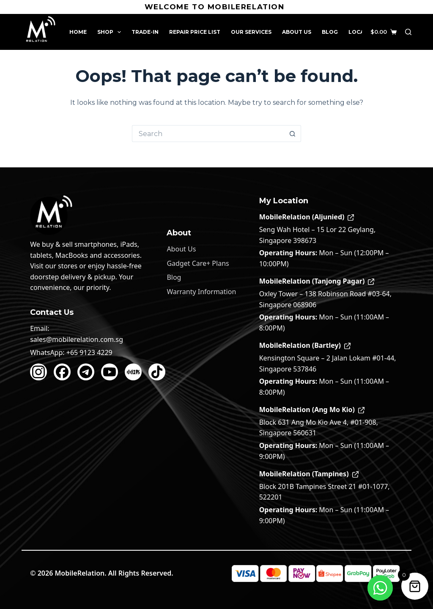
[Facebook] (62, 371)
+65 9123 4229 (89, 352)
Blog (330, 32)
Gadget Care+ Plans (198, 263)
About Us (296, 32)
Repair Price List (194, 32)
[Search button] (292, 133)
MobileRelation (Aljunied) (306, 216)
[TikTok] (156, 371)
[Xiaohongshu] (133, 371)
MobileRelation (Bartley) (305, 345)
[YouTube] (109, 371)
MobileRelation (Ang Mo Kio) (311, 409)
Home (78, 32)
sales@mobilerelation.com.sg (76, 339)
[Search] (408, 32)
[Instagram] (38, 371)
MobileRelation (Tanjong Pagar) (317, 281)
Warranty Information (201, 291)
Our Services (251, 32)
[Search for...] (208, 133)
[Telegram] (85, 371)
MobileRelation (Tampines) (309, 473)
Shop (110, 32)
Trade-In (145, 32)
